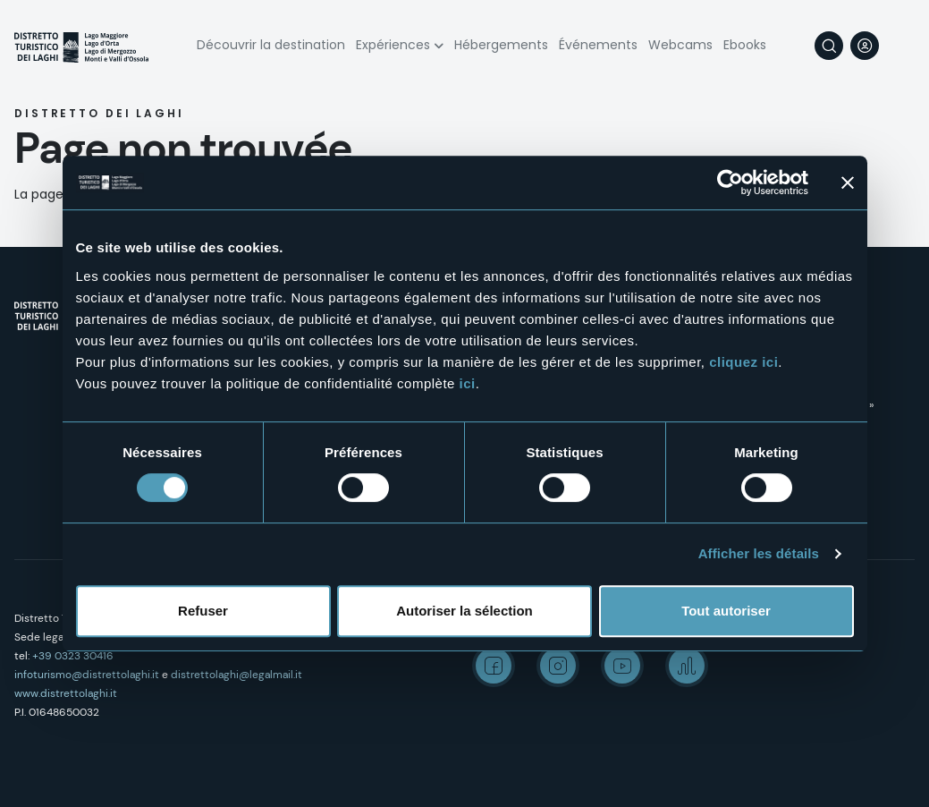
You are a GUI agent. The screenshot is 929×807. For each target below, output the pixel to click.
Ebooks (744, 45)
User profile (864, 45)
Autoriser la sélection (464, 610)
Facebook (493, 665)
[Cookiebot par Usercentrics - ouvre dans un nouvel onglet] (730, 182)
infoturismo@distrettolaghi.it (86, 674)
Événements (598, 45)
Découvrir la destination (271, 45)
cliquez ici (743, 362)
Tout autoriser (726, 610)
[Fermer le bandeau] (847, 182)
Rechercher (829, 45)
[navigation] (900, 45)
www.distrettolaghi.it (65, 693)
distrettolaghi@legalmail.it (236, 674)
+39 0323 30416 (73, 656)
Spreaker (686, 665)
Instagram (557, 665)
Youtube (622, 665)
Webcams (680, 45)
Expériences (393, 45)
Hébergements (501, 45)
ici (468, 383)
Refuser (203, 610)
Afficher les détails (758, 553)
